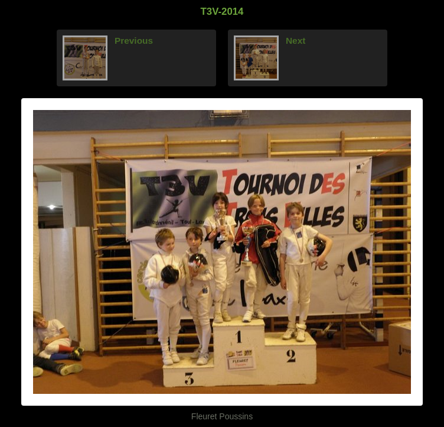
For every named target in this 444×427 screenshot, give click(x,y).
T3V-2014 (222, 11)
